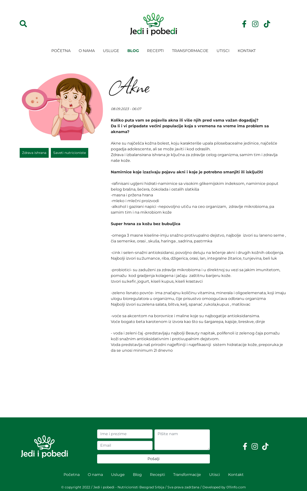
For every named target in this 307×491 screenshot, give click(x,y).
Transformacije (190, 50)
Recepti (155, 50)
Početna (61, 50)
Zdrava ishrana (34, 153)
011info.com (236, 487)
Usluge (111, 50)
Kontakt (247, 50)
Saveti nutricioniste (69, 153)
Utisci (223, 50)
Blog (133, 50)
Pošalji (153, 458)
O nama (87, 50)
